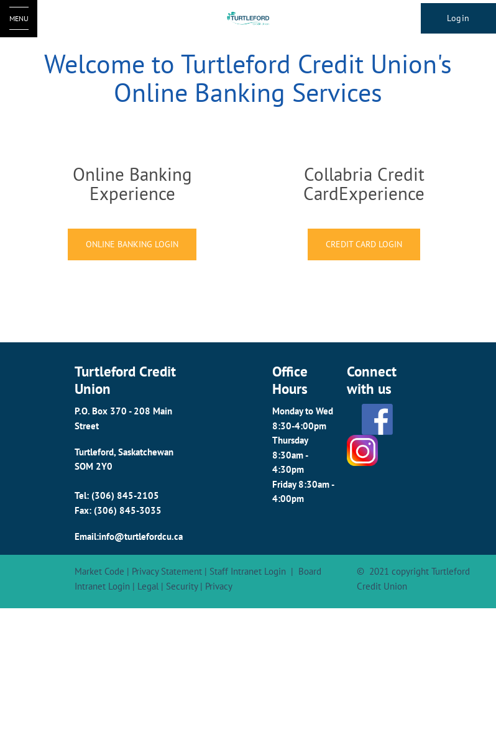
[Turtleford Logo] (248, 18)
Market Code (99, 571)
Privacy (218, 586)
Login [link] (458, 18)
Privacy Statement (167, 571)
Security (182, 586)
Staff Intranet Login (247, 571)
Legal (147, 586)
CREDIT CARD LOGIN (364, 244)
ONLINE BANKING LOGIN (132, 244)
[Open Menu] (18, 18)
